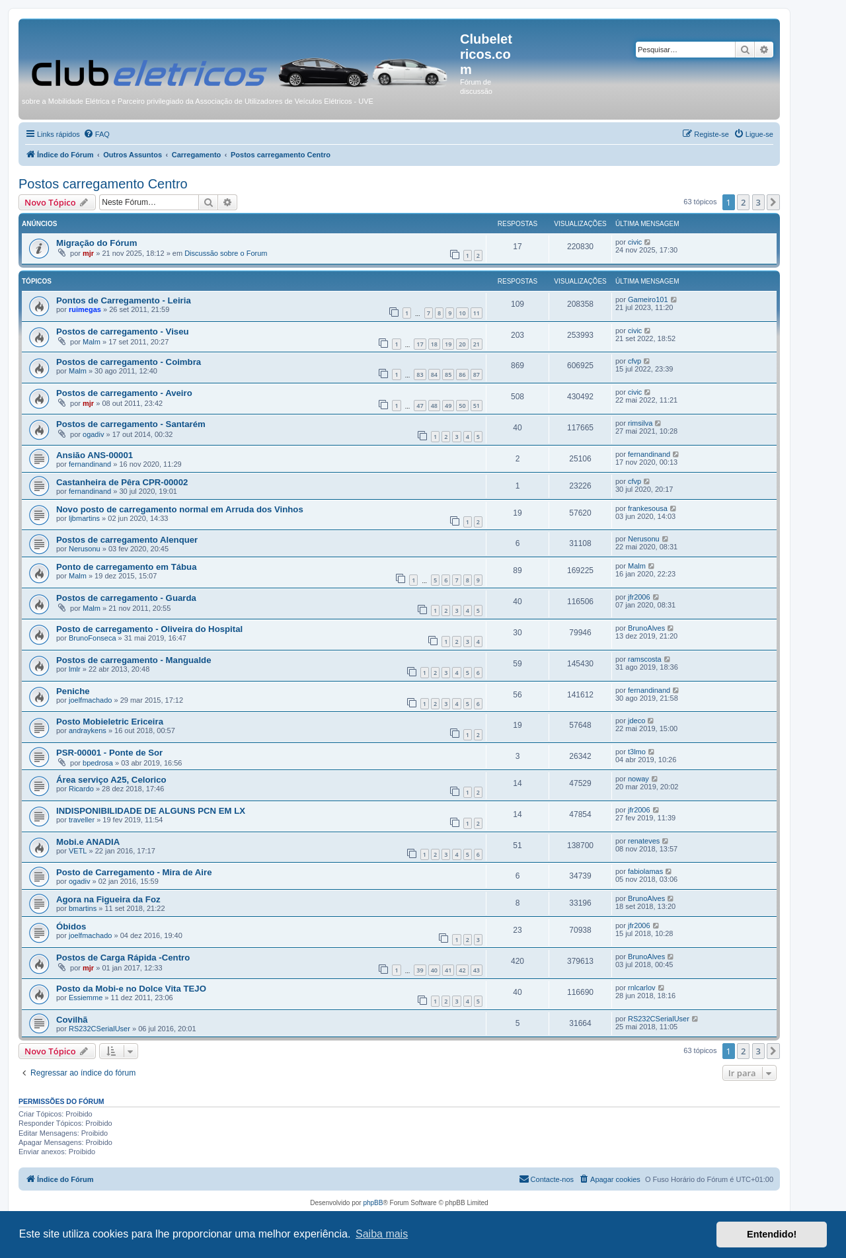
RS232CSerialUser (99, 1029)
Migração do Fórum (96, 243)
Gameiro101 (648, 299)
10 (462, 313)
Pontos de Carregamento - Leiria (123, 300)
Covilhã (72, 1020)
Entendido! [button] (771, 1234)
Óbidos (71, 926)
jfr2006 (639, 597)
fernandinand (90, 464)
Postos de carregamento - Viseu (122, 331)
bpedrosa (98, 763)
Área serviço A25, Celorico (111, 780)
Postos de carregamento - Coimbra (128, 362)
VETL (78, 851)
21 (476, 344)
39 (419, 970)
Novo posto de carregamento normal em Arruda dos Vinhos (179, 509)
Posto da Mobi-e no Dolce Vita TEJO (131, 989)
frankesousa (648, 508)
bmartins (82, 908)
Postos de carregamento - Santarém (131, 424)
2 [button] (743, 202)
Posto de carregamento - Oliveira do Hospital (149, 629)
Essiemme (85, 998)
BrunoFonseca (92, 638)
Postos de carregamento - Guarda (126, 598)
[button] (773, 202)
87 (476, 374)
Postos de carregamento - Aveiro (124, 393)
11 (476, 313)
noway (638, 779)
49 (448, 405)
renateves (644, 841)
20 (462, 344)
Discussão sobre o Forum (225, 253)
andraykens (87, 730)
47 (419, 405)
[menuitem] (96, 134)
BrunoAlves (646, 628)
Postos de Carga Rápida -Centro (123, 958)
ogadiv (93, 434)
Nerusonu (84, 549)
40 (434, 970)
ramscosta (645, 659)
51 (476, 405)
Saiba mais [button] (382, 1233)
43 (476, 970)
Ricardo (81, 789)
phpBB (373, 1202)
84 (434, 374)
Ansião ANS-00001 (94, 455)
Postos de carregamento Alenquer (127, 540)
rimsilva (640, 423)
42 (462, 970)
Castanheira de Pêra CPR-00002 (122, 482)
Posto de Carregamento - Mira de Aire (134, 872)
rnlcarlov (642, 988)
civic (635, 242)
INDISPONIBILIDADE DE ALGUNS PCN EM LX (150, 811)
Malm (91, 342)
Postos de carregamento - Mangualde (134, 660)
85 (448, 374)
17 (419, 344)
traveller (82, 820)
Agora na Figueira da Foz (108, 899)
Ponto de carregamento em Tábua (126, 567)
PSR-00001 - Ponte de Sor (109, 753)
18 (434, 344)
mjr (88, 253)
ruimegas (85, 309)
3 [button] (758, 202)
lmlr (75, 669)
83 (419, 374)
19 (448, 344)
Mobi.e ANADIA (88, 842)
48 (434, 405)
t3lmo (637, 752)
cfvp (634, 361)
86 (462, 374)
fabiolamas (645, 871)
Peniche (73, 691)
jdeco (636, 721)
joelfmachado (90, 700)
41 (448, 970)
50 (462, 405)
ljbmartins (84, 518)
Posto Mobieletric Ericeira (109, 722)
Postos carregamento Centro (103, 184)
